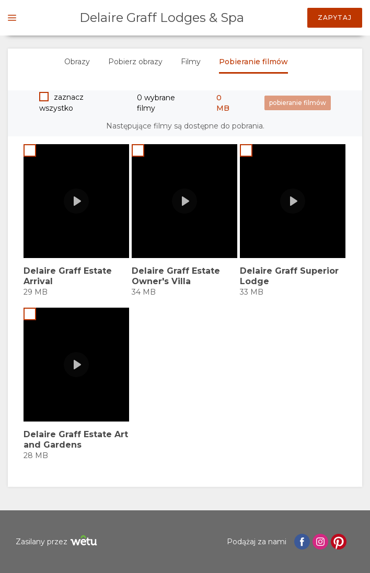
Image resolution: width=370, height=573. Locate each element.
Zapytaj (335, 17)
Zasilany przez (58, 541)
